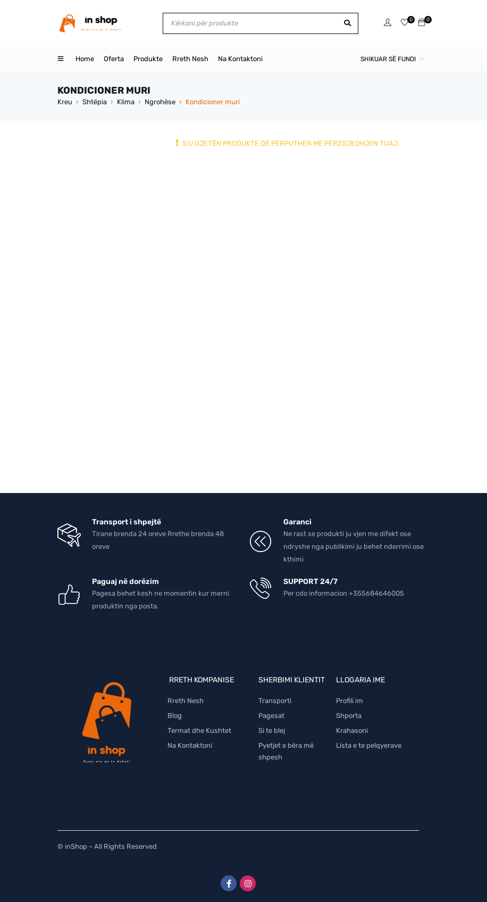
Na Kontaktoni (189, 745)
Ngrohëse (160, 102)
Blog (174, 716)
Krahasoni (352, 730)
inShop (76, 846)
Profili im (349, 701)
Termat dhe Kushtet (199, 730)
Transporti (274, 701)
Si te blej (271, 730)
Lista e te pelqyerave (368, 745)
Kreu (64, 102)
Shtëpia (94, 102)
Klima (126, 102)
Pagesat (271, 716)
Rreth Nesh (185, 701)
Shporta (349, 716)
